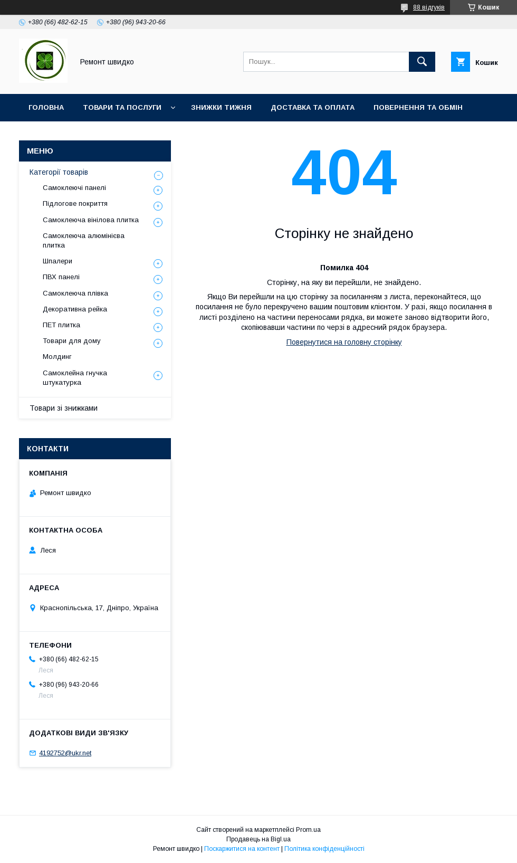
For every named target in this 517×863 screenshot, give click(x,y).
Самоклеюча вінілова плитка (91, 220)
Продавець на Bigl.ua (258, 839)
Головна (46, 107)
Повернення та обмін (418, 107)
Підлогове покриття (75, 203)
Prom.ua (308, 829)
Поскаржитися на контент (242, 848)
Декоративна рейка (75, 309)
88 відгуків (429, 7)
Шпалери (57, 261)
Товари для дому (72, 341)
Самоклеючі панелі (74, 188)
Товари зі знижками (64, 408)
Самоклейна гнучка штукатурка (75, 377)
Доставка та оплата (313, 107)
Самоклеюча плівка (75, 293)
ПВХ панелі (61, 277)
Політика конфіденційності (324, 848)
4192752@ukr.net (65, 753)
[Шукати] (422, 62)
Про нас (45, 135)
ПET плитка (61, 325)
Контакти (100, 135)
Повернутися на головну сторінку (344, 342)
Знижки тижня (221, 107)
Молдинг (57, 357)
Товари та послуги (122, 107)
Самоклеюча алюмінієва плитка (84, 240)
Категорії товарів (59, 172)
